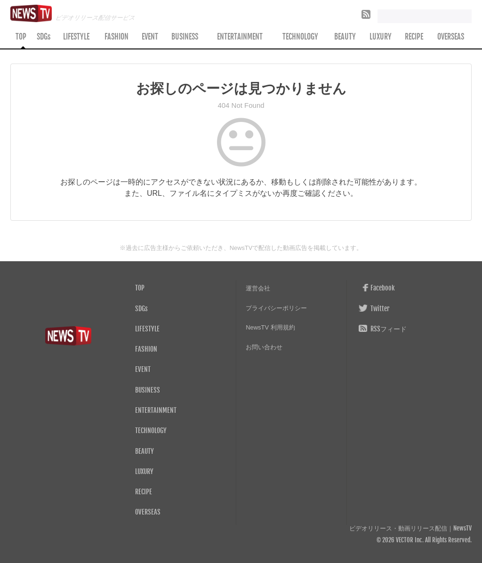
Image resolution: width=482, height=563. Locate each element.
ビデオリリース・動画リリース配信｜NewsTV (410, 528)
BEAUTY (345, 36)
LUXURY (381, 36)
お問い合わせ (264, 347)
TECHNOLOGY (300, 36)
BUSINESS (184, 36)
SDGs (43, 36)
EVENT (150, 36)
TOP (21, 36)
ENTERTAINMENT (240, 36)
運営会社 (258, 288)
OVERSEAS (450, 36)
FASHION (116, 36)
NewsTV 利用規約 (270, 327)
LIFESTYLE (76, 36)
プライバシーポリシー (276, 308)
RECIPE (414, 36)
